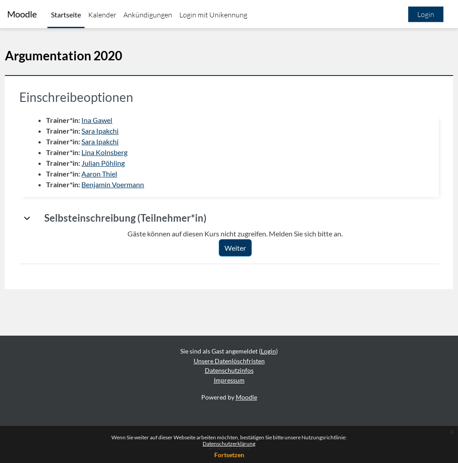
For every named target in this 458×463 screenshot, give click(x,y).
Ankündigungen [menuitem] (147, 14)
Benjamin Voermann (133, 184)
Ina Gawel (117, 120)
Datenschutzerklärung (229, 443)
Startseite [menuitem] (66, 14)
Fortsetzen (229, 455)
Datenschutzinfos (229, 370)
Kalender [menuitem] (102, 14)
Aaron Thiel (119, 173)
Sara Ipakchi (120, 130)
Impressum (229, 380)
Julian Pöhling (123, 163)
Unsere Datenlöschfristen (229, 361)
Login (425, 14)
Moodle (22, 14)
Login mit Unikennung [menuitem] (213, 14)
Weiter (245, 248)
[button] (47, 218)
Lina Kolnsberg (125, 152)
